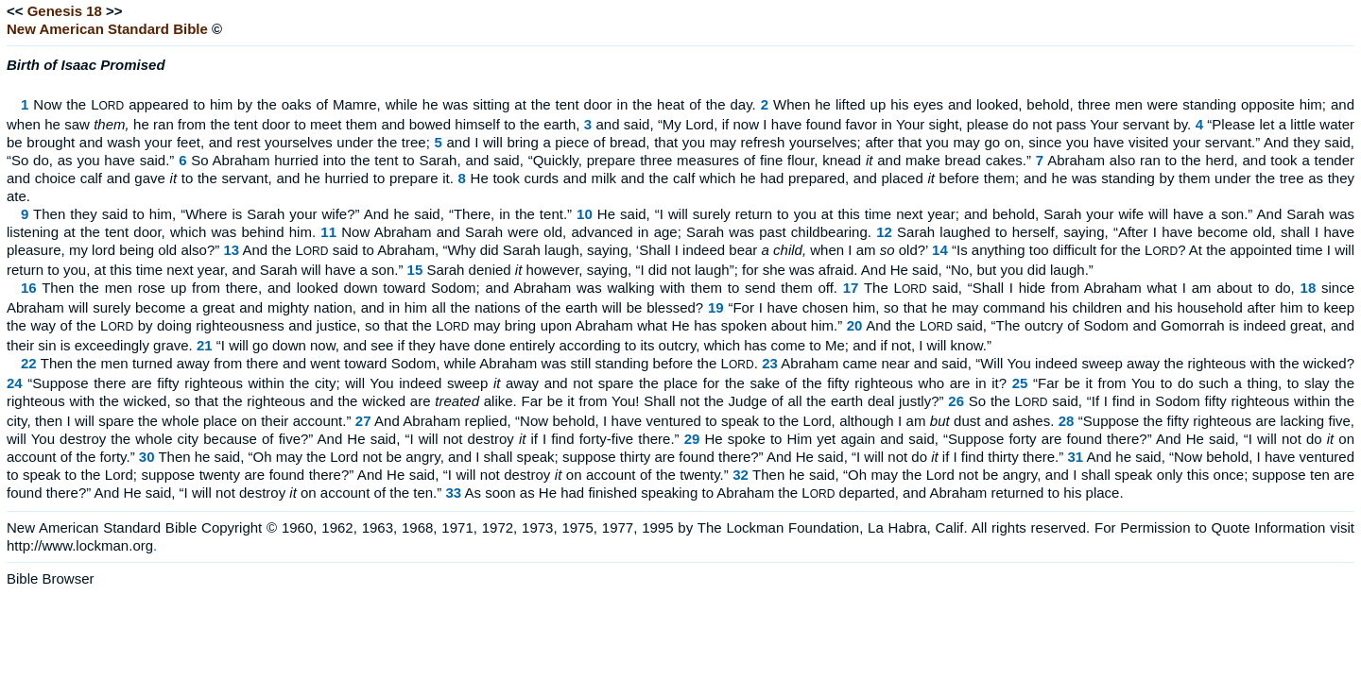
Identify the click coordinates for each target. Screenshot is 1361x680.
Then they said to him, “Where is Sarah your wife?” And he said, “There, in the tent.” (302, 214)
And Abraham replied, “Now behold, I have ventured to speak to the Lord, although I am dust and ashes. (714, 421)
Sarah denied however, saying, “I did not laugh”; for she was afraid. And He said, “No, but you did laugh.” (759, 270)
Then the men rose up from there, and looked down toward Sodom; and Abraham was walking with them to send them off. (439, 288)
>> (114, 11)
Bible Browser (51, 578)
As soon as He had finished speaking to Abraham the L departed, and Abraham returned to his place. (793, 492)
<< (15, 11)
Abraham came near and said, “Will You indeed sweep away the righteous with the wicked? (1067, 363)
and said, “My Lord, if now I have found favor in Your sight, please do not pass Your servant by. (894, 124)
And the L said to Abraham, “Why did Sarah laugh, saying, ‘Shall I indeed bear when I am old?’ (585, 250)
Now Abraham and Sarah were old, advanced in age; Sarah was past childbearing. (606, 232)
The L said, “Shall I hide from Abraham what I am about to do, (1079, 288)
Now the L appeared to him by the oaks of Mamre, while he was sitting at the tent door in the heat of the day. (394, 104)
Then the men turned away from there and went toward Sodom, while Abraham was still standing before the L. (399, 363)
